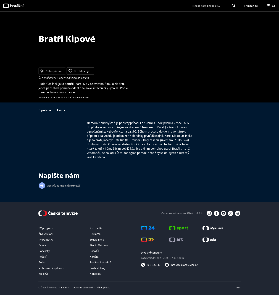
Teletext (43, 245)
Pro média (96, 228)
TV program (45, 228)
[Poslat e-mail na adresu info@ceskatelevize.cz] (181, 265)
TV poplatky (45, 239)
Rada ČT (95, 251)
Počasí (42, 256)
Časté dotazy (98, 268)
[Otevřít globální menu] (271, 5)
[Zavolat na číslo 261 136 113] (150, 265)
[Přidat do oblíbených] (80, 71)
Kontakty (95, 273)
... (71, 92)
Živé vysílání (45, 234)
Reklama (95, 234)
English (65, 287)
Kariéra (94, 256)
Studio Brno (97, 239)
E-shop (42, 262)
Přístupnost (103, 287)
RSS (238, 287)
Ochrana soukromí (83, 287)
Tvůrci (61, 110)
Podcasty (44, 251)
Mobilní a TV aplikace (51, 268)
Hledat (233, 7)
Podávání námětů (100, 262)
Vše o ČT (43, 273)
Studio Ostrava (99, 245)
